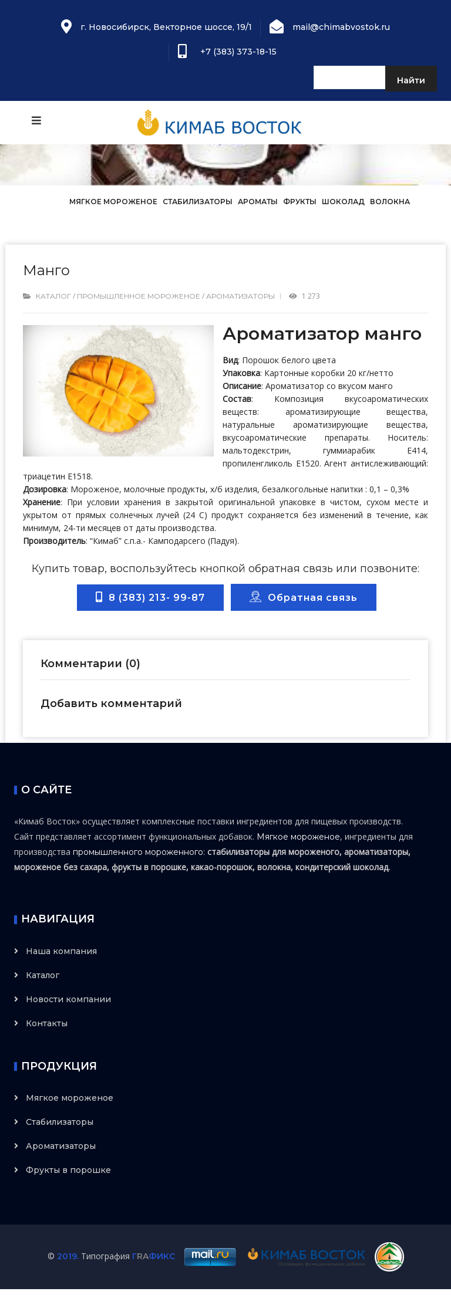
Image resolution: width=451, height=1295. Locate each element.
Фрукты (299, 201)
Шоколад (343, 201)
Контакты (47, 1023)
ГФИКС (153, 1256)
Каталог (53, 296)
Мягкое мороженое (114, 201)
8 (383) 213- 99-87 (150, 597)
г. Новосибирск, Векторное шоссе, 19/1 (166, 27)
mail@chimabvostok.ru (341, 27)
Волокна (390, 201)
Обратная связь (304, 597)
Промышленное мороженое (138, 296)
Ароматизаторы (240, 296)
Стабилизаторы (197, 201)
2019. (68, 1256)
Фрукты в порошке (68, 1170)
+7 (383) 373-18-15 (236, 51)
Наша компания (61, 951)
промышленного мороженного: (139, 852)
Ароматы (258, 201)
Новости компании (68, 999)
